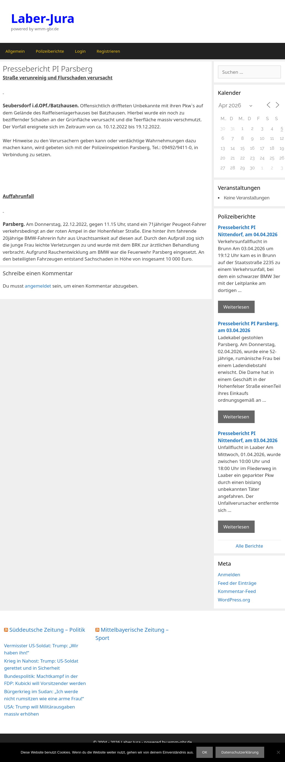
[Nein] (278, 752)
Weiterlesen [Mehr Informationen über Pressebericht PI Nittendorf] (236, 307)
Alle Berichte (249, 546)
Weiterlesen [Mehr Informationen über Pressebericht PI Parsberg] (236, 417)
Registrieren (108, 51)
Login (80, 51)
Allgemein (15, 51)
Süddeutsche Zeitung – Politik (47, 629)
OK (204, 752)
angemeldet (38, 286)
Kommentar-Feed (237, 591)
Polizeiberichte (50, 51)
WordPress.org (234, 599)
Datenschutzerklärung (239, 752)
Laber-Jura (42, 18)
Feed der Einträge (237, 583)
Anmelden (229, 574)
